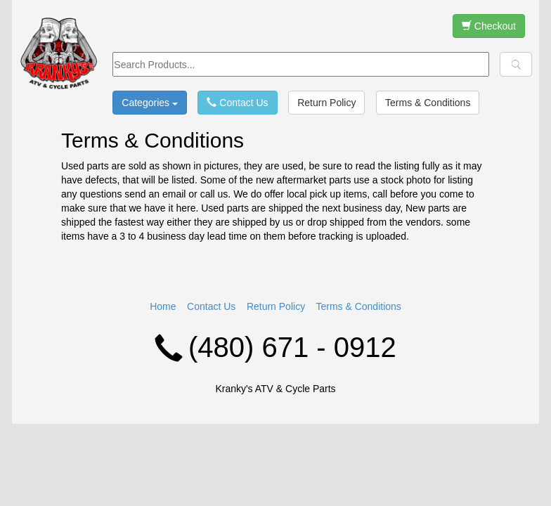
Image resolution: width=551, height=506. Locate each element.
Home (163, 306)
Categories (150, 102)
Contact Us (211, 306)
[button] (516, 64)
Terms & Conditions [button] (427, 102)
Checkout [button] (489, 26)
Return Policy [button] (326, 102)
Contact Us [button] (237, 102)
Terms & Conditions (358, 306)
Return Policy (276, 306)
